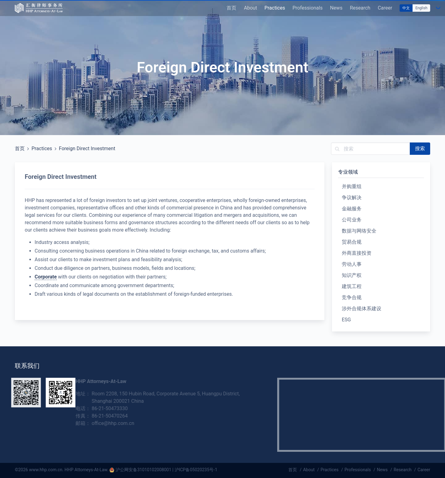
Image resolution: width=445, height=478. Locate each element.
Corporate (46, 277)
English (421, 8)
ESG (346, 320)
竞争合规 (352, 297)
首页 (231, 8)
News (336, 8)
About (250, 8)
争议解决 (352, 197)
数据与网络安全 (359, 231)
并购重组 (352, 186)
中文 (406, 8)
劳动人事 (352, 264)
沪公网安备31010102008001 (143, 469)
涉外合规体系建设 (361, 308)
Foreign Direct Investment (87, 148)
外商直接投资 (356, 253)
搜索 (420, 148)
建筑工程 (352, 286)
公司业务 (352, 220)
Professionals (307, 8)
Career (385, 8)
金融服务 (352, 209)
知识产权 (352, 275)
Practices (275, 8)
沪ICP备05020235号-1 (196, 469)
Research (360, 8)
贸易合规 (352, 242)
